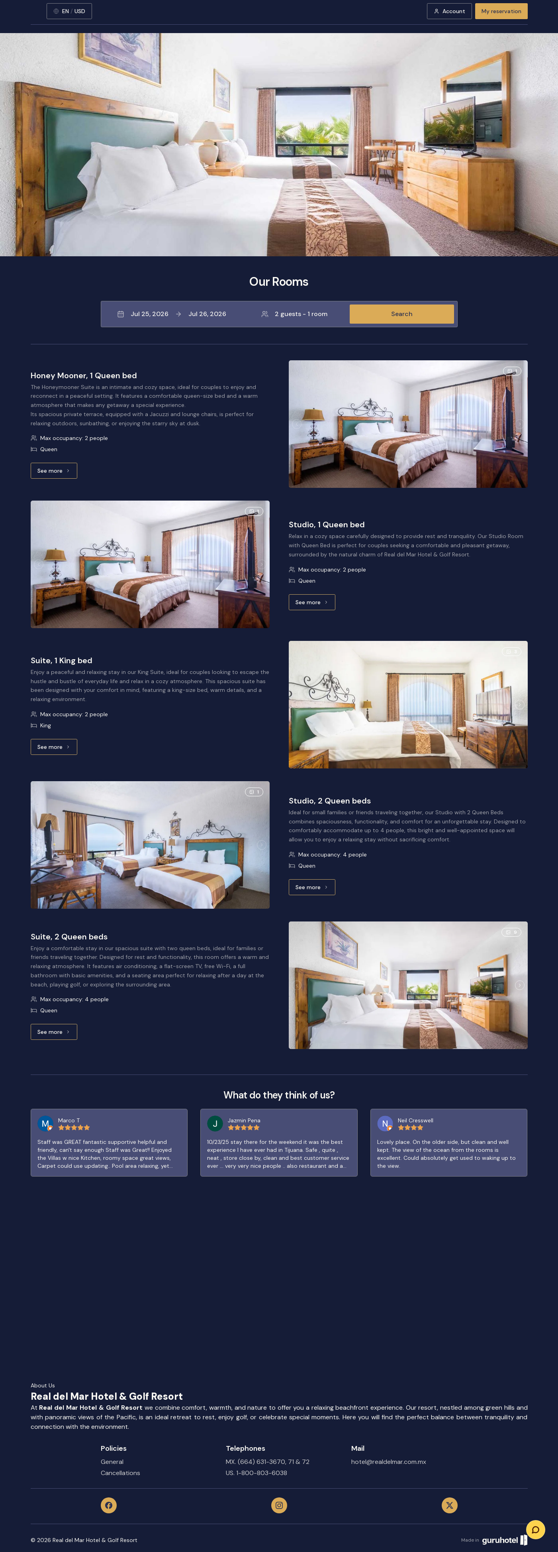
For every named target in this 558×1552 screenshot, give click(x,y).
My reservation (501, 11)
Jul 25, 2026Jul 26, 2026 (171, 314)
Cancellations (120, 1473)
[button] (279, 314)
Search (402, 314)
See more (57, 472)
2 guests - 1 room (294, 314)
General (112, 1462)
